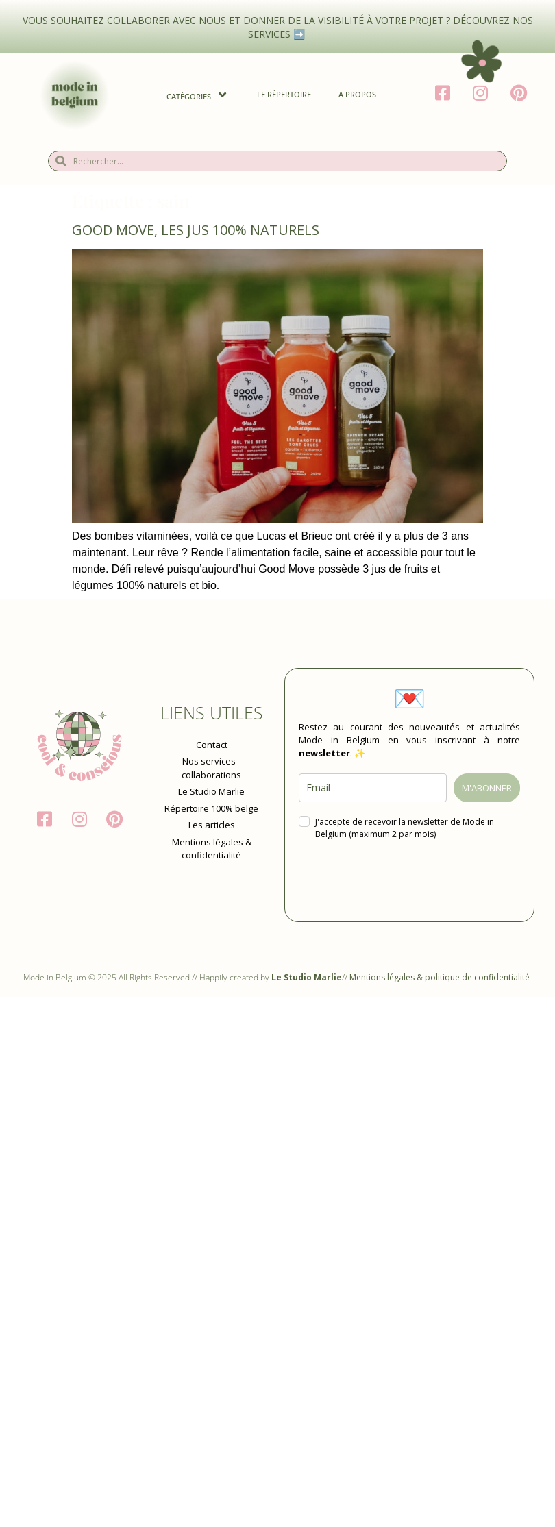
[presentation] (403, 881)
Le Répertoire (284, 94)
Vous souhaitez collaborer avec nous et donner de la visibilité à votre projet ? (238, 20)
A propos (357, 94)
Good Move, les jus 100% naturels (195, 230)
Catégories (198, 94)
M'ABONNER (487, 788)
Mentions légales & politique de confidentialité (440, 977)
